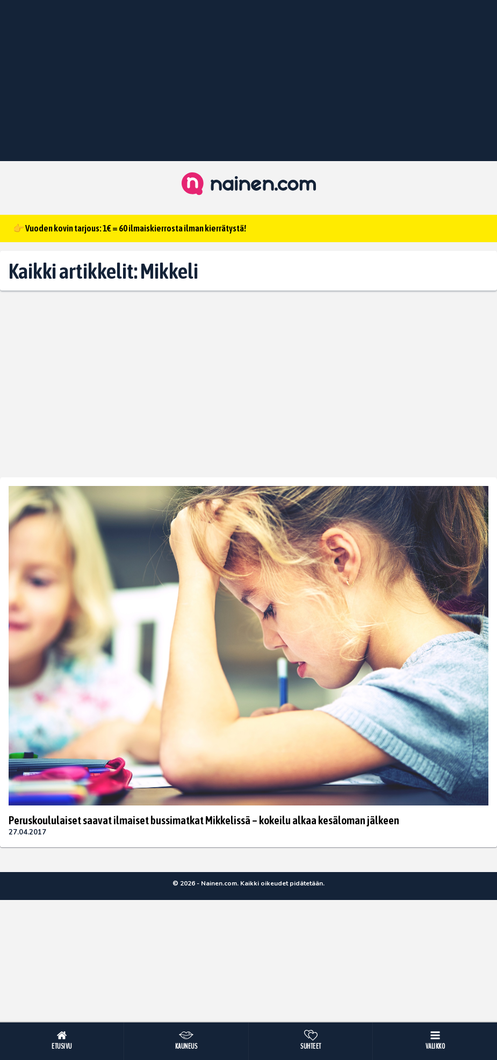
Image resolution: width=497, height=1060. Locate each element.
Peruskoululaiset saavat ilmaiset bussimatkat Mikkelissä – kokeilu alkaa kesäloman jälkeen (204, 820)
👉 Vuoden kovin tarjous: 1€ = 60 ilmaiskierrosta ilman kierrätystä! (129, 228)
